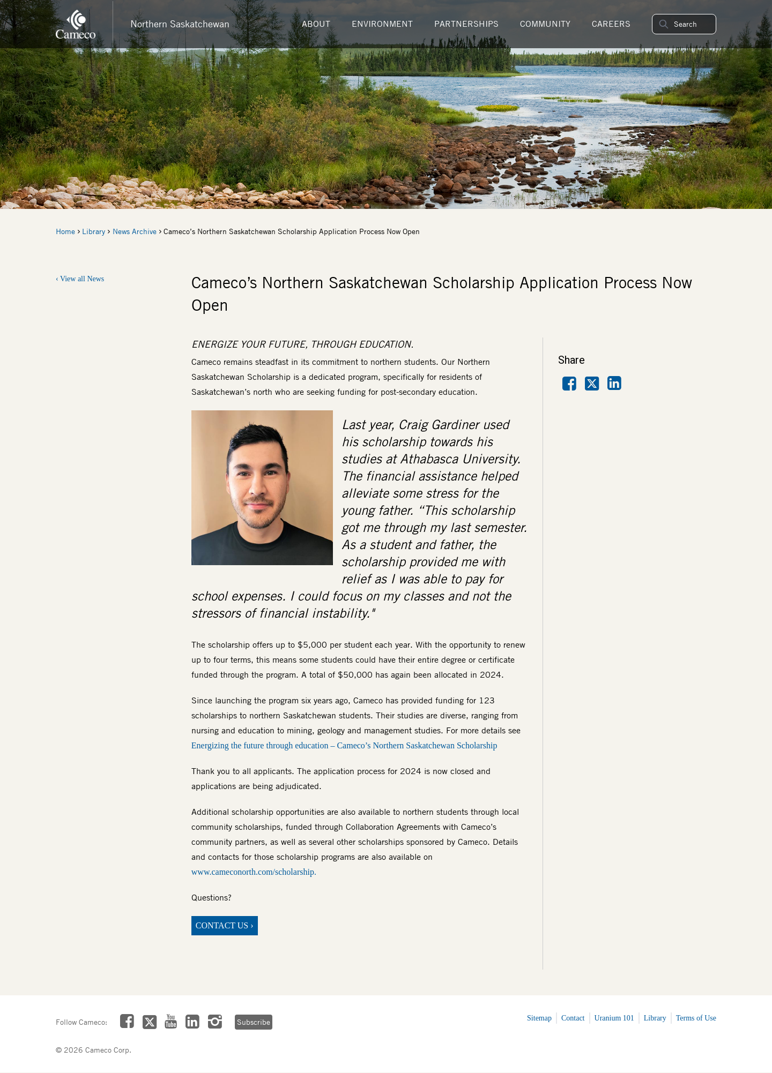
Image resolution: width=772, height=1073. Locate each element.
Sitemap (539, 1018)
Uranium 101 (614, 1018)
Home (65, 231)
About (316, 24)
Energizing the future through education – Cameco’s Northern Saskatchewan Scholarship (344, 745)
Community (545, 24)
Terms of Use (696, 1018)
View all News (82, 279)
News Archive (135, 231)
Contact (573, 1018)
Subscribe (253, 1022)
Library (93, 231)
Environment (382, 24)
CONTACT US (222, 925)
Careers (611, 24)
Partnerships (466, 24)
